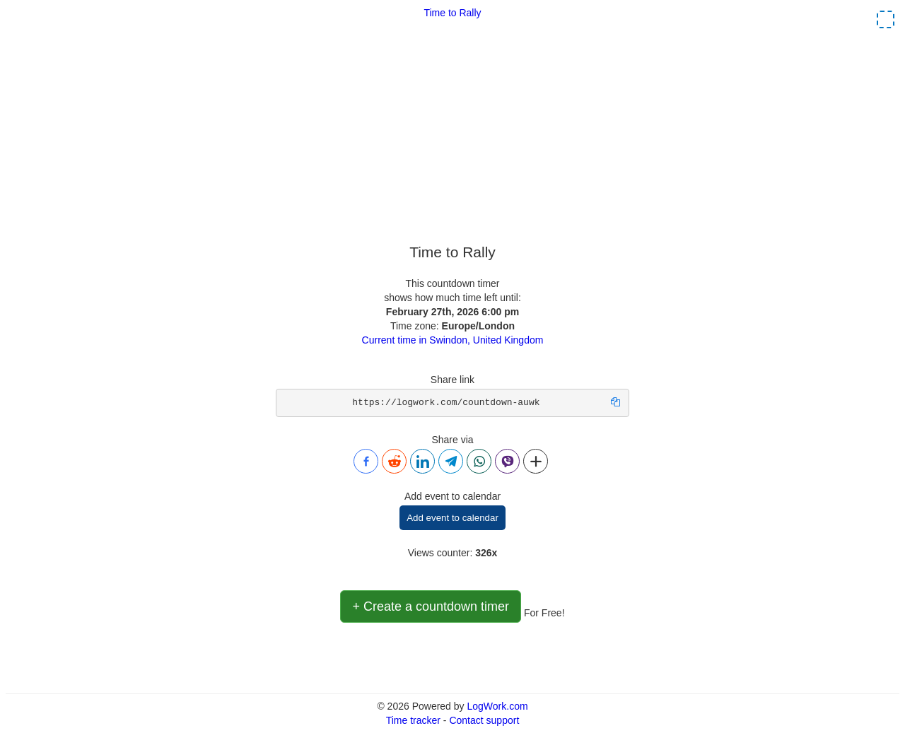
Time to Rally (452, 12)
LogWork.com (497, 706)
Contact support (484, 720)
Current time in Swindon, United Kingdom (453, 340)
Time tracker (413, 720)
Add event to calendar (452, 517)
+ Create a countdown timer (430, 606)
